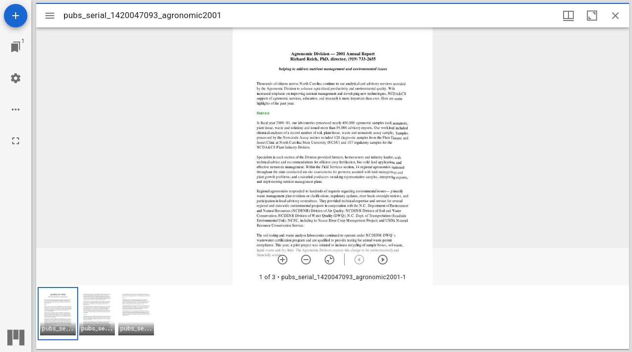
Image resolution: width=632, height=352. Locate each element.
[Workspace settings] (15, 78)
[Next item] (382, 259)
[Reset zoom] (329, 259)
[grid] (332, 317)
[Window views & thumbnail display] (568, 15)
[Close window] (615, 15)
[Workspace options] (15, 109)
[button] (58, 313)
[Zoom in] (282, 259)
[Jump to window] (15, 47)
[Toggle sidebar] (50, 15)
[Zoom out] (306, 259)
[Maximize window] (592, 15)
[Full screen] (15, 141)
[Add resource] (15, 15)
